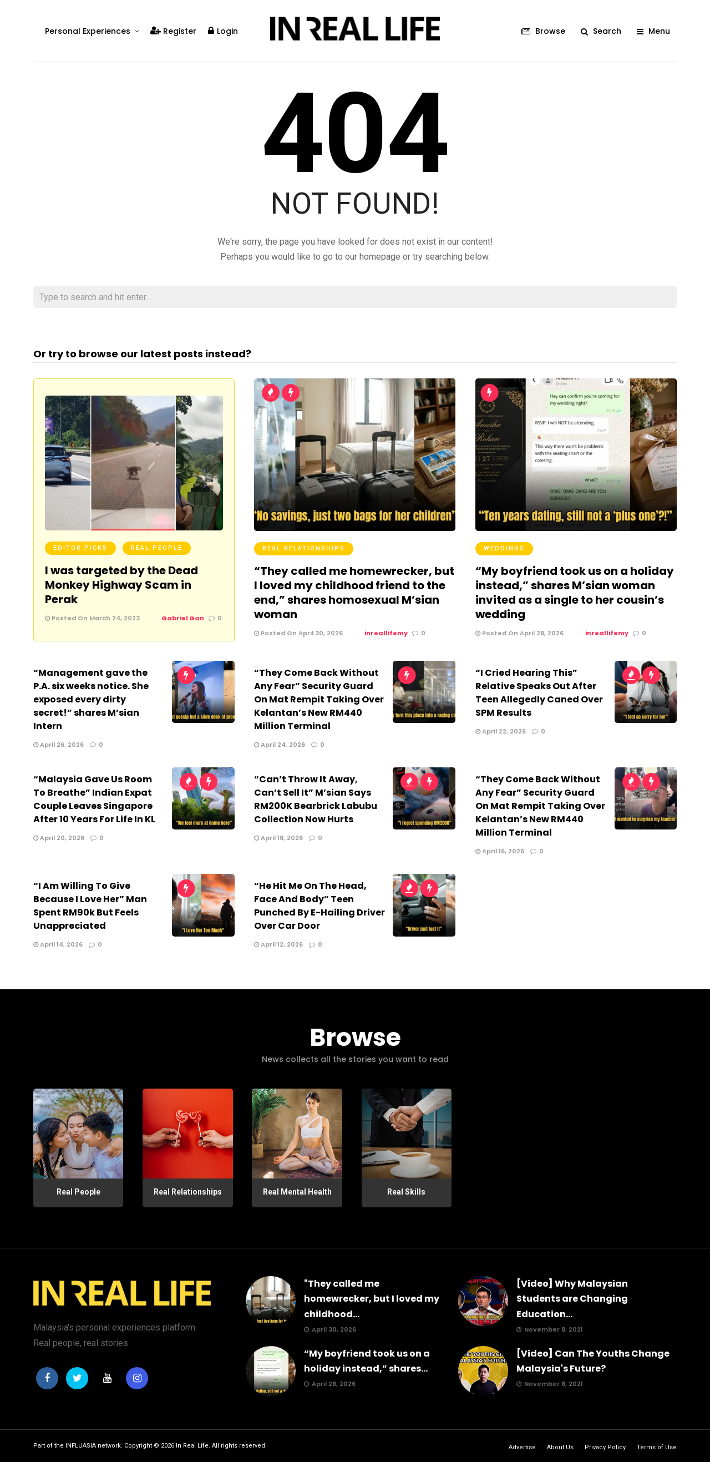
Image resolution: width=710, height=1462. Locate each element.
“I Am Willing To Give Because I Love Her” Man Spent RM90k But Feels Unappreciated (90, 905)
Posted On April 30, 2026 (298, 633)
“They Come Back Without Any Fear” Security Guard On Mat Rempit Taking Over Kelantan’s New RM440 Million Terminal (319, 699)
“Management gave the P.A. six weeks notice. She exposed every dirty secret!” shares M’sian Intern (91, 699)
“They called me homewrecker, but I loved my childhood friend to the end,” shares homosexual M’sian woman (354, 592)
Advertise (522, 1447)
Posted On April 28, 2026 (519, 633)
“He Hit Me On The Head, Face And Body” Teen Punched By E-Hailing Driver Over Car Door (319, 905)
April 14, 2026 (58, 944)
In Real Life (192, 1445)
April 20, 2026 (58, 837)
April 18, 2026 (278, 837)
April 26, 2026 (58, 744)
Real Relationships (303, 548)
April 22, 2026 (500, 731)
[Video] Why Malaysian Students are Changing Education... (572, 1298)
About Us (560, 1447)
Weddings (504, 548)
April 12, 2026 (278, 944)
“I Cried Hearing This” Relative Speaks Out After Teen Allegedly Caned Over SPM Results (539, 692)
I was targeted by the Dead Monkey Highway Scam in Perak (121, 585)
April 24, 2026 (279, 744)
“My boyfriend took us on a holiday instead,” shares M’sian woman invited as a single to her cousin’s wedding (574, 592)
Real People (156, 548)
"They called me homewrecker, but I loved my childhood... (371, 1298)
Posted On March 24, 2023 (92, 618)
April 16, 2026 (499, 851)
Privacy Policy (605, 1447)
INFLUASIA (80, 1445)
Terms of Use (657, 1447)
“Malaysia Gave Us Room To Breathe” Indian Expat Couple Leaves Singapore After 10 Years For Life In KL (94, 799)
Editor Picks (80, 548)
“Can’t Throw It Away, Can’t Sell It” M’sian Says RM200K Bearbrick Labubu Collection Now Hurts (315, 799)
